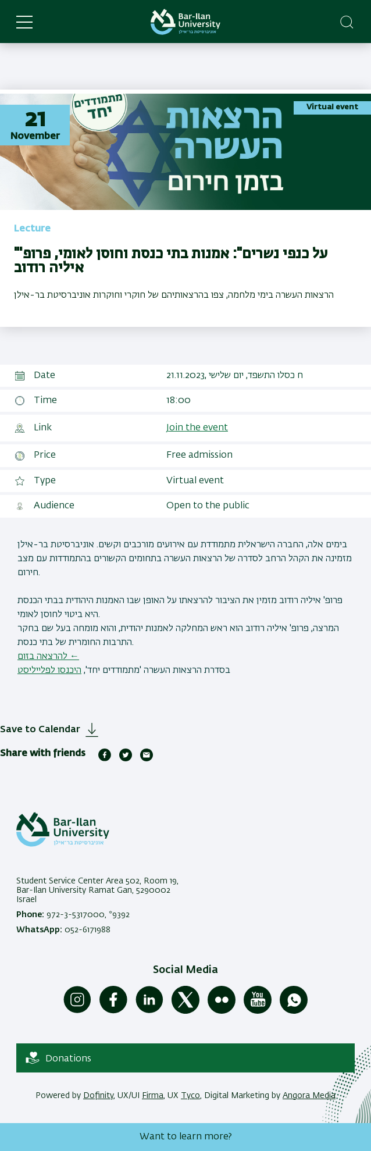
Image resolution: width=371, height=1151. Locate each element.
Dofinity (98, 1096)
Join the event (197, 428)
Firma (152, 1096)
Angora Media (309, 1096)
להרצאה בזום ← (48, 656)
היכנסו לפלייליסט (49, 670)
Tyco (190, 1096)
